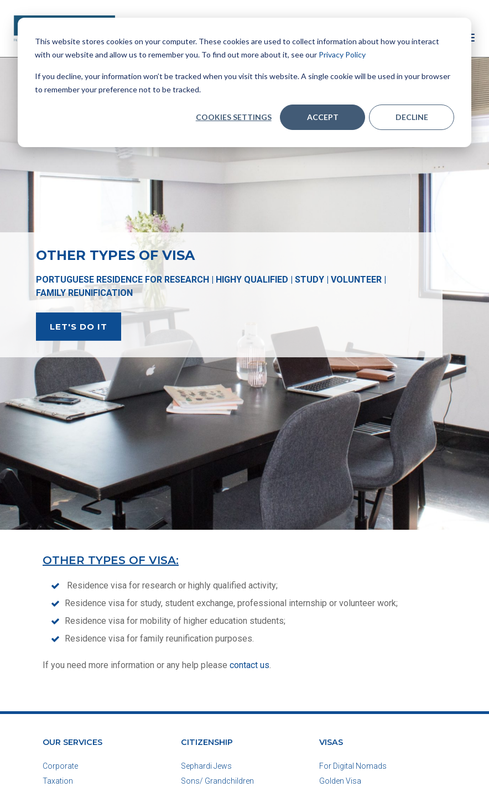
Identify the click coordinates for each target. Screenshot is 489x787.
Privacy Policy (342, 54)
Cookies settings (234, 117)
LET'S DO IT (78, 326)
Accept (323, 117)
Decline (412, 117)
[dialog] (244, 82)
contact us (249, 665)
